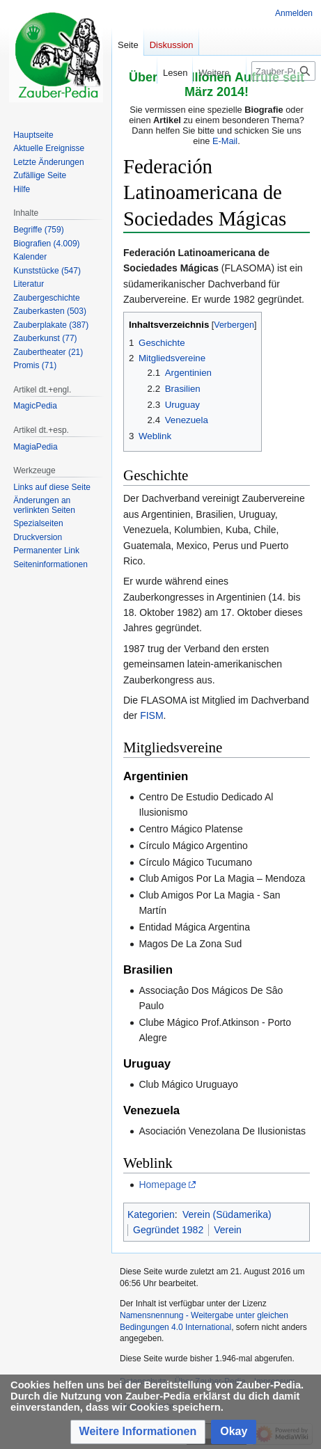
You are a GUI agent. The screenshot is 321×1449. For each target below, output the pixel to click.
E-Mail (224, 141)
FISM (151, 715)
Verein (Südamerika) (227, 1214)
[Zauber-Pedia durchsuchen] (283, 71)
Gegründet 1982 (168, 1229)
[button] (138, 1432)
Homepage (163, 1184)
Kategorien (151, 1214)
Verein (228, 1229)
